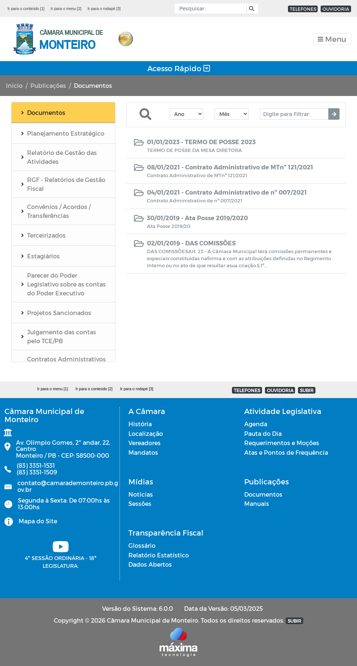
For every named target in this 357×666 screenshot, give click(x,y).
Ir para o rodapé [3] (104, 8)
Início (14, 85)
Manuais (256, 503)
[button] (250, 9)
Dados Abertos (150, 564)
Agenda (255, 423)
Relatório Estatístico (158, 555)
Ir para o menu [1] (52, 389)
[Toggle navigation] (332, 39)
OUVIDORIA (335, 8)
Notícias (140, 494)
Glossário (141, 545)
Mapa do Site (38, 520)
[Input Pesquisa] (212, 8)
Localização (145, 433)
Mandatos (143, 452)
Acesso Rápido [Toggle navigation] (178, 68)
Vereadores (144, 442)
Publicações (48, 85)
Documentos (263, 494)
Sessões (139, 503)
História (140, 423)
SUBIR (307, 390)
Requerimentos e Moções (281, 442)
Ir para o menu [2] (65, 8)
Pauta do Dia (263, 433)
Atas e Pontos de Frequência (286, 452)
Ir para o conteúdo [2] (93, 389)
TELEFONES (303, 8)
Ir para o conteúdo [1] (26, 8)
